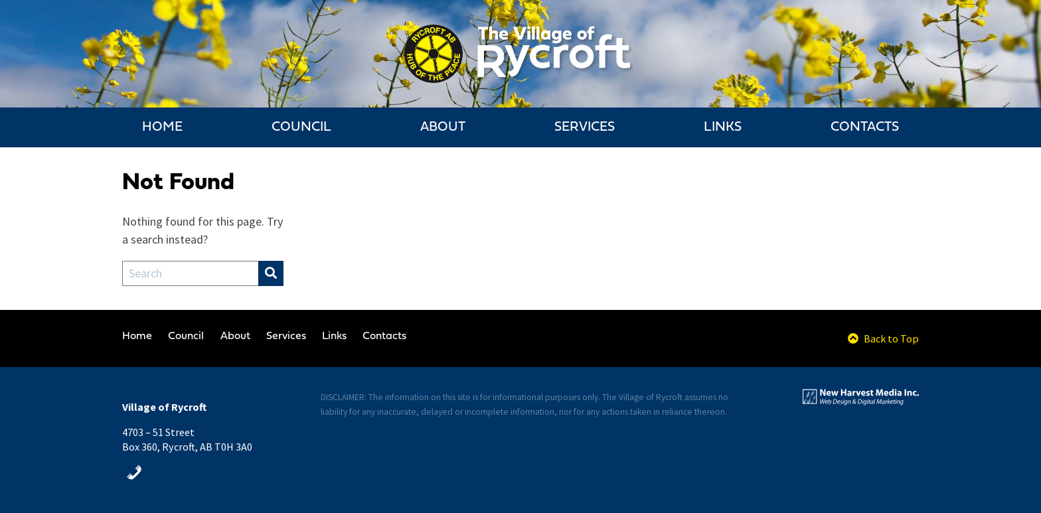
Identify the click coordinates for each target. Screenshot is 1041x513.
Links (723, 127)
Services (584, 127)
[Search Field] (190, 273)
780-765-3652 (178, 472)
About (442, 127)
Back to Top (883, 338)
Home (162, 127)
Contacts (865, 127)
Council (301, 127)
